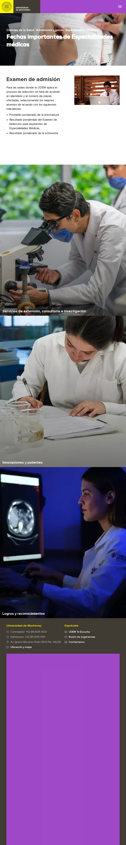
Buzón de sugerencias (82, 637)
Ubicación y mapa (21, 647)
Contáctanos (77, 642)
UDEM (20, 6)
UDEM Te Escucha (79, 632)
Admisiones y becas (49, 30)
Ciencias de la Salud (20, 30)
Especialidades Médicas (82, 30)
